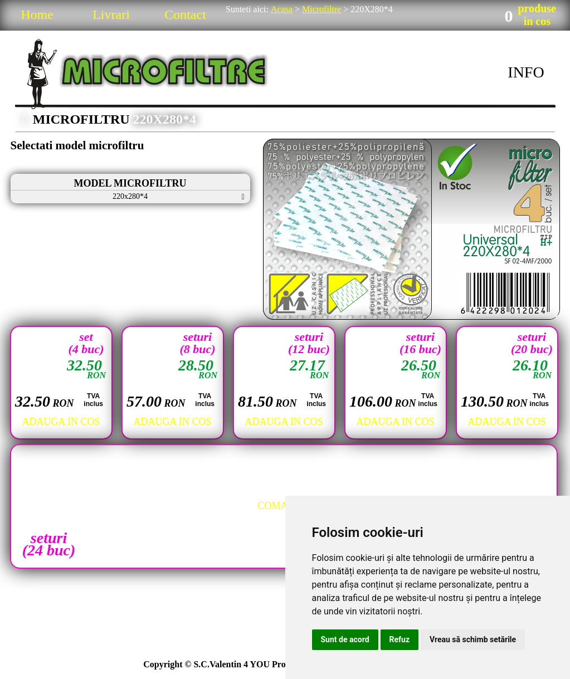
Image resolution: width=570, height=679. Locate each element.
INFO (526, 72)
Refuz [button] (399, 639)
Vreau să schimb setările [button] (473, 639)
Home (37, 14)
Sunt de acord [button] (345, 639)
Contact (185, 14)
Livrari (111, 14)
